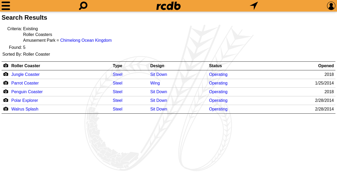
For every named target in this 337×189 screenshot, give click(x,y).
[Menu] (6, 6)
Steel (117, 74)
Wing (155, 83)
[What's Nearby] (254, 6)
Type (117, 66)
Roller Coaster (25, 66)
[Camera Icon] (5, 74)
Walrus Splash (24, 109)
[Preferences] (331, 6)
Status (215, 66)
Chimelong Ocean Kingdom (86, 40)
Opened (326, 66)
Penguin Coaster (27, 92)
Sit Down (158, 74)
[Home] (168, 6)
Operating (218, 74)
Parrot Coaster (25, 83)
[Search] (83, 6)
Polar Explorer (24, 100)
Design (157, 66)
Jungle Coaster (25, 74)
